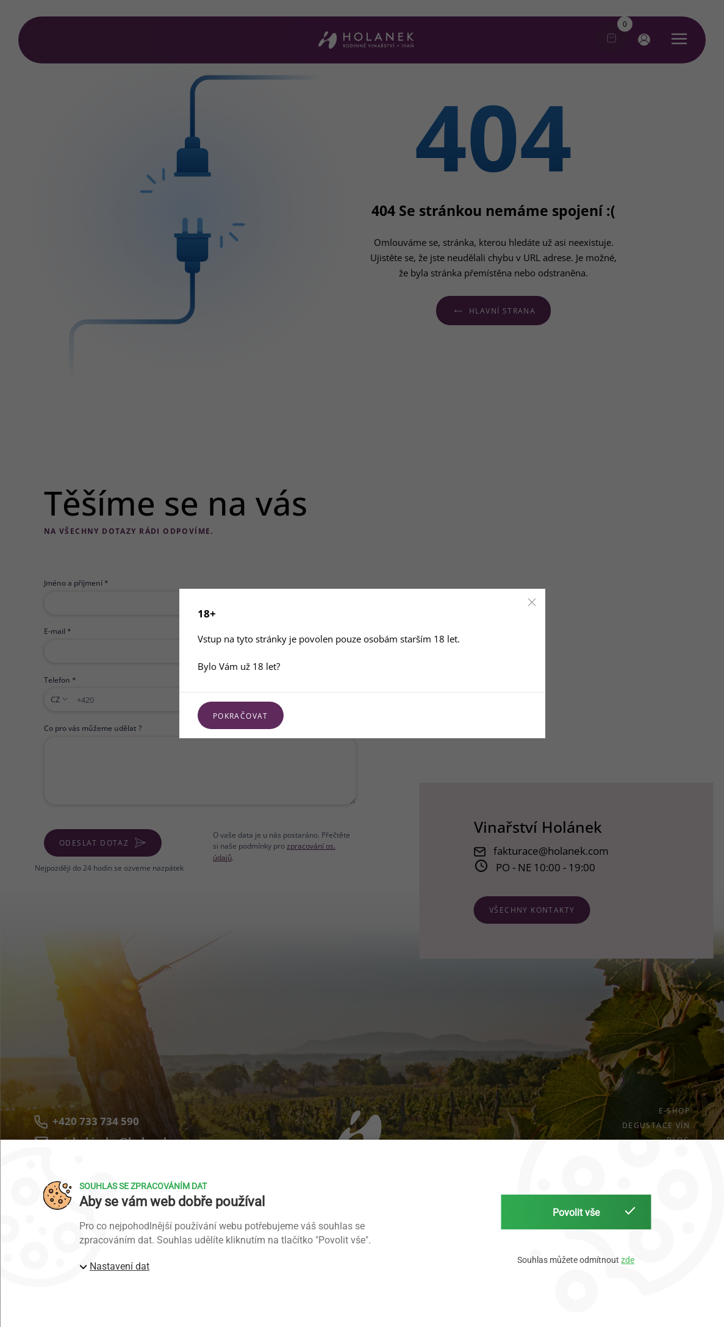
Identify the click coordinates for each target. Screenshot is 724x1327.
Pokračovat (240, 716)
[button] (532, 602)
